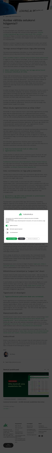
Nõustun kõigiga (11, 238)
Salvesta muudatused (33, 238)
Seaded (21, 238)
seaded (7, 222)
